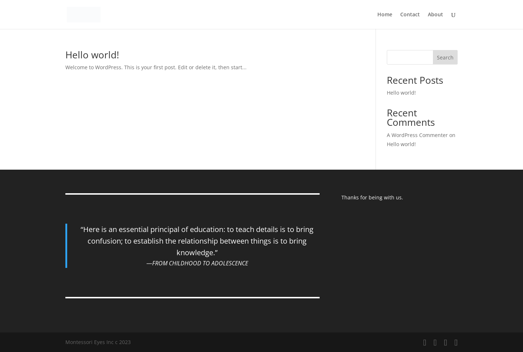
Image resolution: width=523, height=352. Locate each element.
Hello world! (92, 54)
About (435, 15)
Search (445, 57)
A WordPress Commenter (417, 135)
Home (384, 15)
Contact (410, 15)
